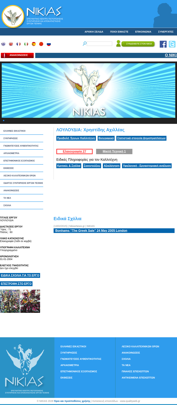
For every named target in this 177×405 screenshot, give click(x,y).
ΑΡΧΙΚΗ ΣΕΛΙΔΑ (94, 31)
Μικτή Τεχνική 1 (114, 151)
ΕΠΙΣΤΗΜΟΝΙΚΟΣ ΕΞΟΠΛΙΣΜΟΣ (19, 161)
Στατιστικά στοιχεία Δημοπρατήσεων (141, 138)
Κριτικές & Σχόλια (68, 165)
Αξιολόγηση (111, 165)
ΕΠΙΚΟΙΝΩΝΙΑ (143, 31)
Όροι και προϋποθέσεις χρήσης (72, 401)
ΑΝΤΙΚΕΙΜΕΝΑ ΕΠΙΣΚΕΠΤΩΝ (138, 377)
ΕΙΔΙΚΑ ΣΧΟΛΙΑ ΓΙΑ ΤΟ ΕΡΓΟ (20, 275)
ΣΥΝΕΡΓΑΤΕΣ (166, 31)
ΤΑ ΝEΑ (7, 198)
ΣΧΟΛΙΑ (7, 205)
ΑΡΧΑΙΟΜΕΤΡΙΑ (11, 153)
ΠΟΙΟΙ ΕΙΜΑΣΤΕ (119, 31)
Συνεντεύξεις (92, 165)
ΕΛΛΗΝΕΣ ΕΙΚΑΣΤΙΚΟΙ (14, 131)
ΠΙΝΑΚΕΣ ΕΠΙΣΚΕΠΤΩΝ (135, 371)
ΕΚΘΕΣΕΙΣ (8, 168)
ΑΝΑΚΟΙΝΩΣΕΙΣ (11, 190)
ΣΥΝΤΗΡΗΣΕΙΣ (10, 138)
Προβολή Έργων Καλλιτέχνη (76, 138)
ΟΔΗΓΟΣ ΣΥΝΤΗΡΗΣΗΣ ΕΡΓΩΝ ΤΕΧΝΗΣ (23, 183)
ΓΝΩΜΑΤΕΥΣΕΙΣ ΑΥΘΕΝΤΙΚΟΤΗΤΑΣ (21, 146)
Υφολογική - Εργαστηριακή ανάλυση (147, 165)
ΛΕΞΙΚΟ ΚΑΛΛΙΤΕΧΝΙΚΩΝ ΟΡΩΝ (19, 175)
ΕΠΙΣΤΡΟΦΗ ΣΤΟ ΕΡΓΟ (16, 283)
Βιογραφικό (106, 138)
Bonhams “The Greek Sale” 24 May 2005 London (91, 230)
